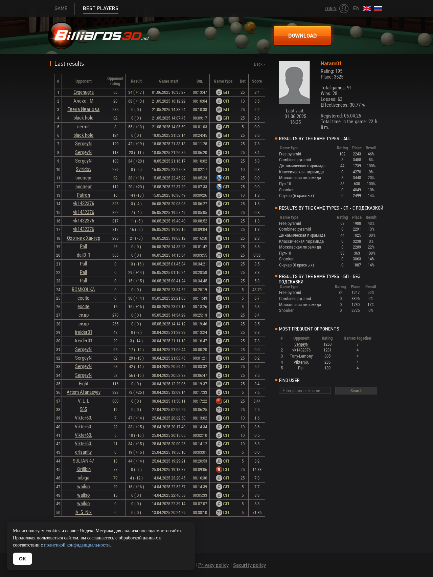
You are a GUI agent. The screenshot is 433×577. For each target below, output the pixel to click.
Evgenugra (83, 92)
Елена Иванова (83, 109)
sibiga (83, 478)
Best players (100, 8)
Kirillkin (83, 469)
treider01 (83, 332)
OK (22, 558)
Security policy (249, 565)
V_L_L (83, 401)
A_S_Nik (83, 512)
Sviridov (83, 169)
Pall (83, 246)
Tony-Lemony (301, 356)
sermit (83, 127)
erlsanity (83, 452)
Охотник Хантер (83, 238)
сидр (83, 315)
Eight (83, 384)
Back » (259, 64)
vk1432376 (83, 203)
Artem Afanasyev (83, 392)
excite (83, 298)
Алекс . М (83, 101)
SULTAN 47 (83, 461)
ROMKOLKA (83, 289)
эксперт (83, 178)
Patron (83, 195)
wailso (83, 487)
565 (83, 409)
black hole (83, 118)
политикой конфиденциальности (77, 545)
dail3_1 (83, 255)
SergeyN (83, 144)
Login (331, 8)
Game (61, 8)
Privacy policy (213, 565)
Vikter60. (83, 418)
